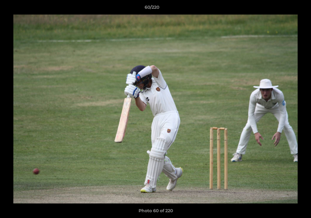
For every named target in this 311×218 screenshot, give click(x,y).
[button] (285, 9)
